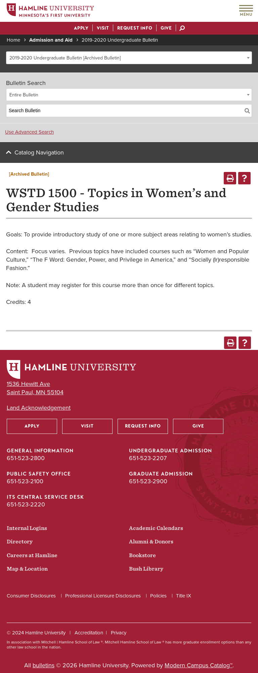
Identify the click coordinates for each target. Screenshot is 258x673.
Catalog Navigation (39, 152)
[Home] (50, 11)
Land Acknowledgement (39, 408)
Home (13, 40)
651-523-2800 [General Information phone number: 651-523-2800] (26, 458)
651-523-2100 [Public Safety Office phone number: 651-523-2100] (25, 481)
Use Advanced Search (29, 132)
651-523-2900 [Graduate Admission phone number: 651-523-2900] (148, 481)
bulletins (43, 665)
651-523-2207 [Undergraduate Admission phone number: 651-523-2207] (148, 458)
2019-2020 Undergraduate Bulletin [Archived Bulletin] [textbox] (65, 57)
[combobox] (129, 57)
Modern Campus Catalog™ (198, 665)
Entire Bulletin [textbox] (23, 94)
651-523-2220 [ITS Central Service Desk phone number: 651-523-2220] (26, 504)
